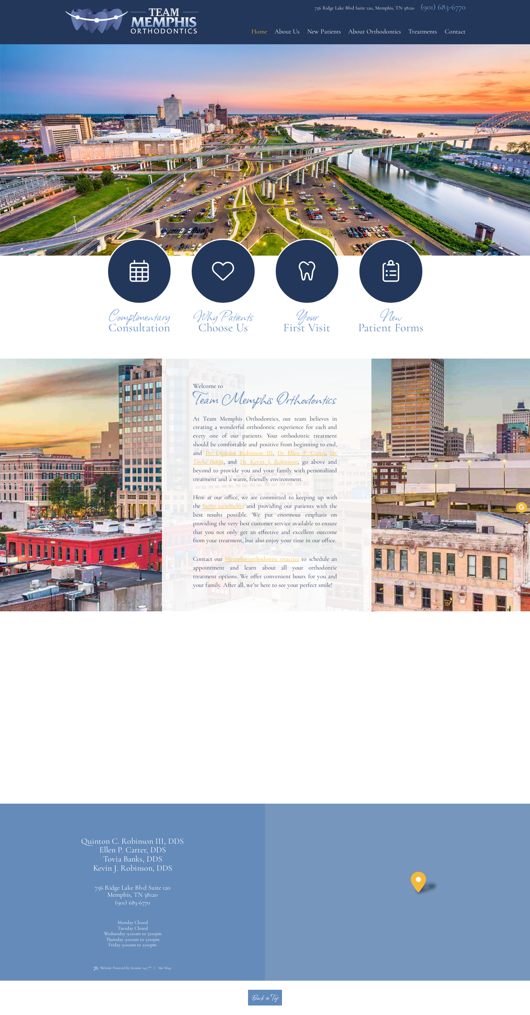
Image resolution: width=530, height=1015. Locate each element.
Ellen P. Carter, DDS (132, 850)
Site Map (164, 968)
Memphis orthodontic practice (262, 559)
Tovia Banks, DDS (132, 859)
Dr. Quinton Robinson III (239, 453)
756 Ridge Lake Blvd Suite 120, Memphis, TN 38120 (364, 8)
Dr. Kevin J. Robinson (269, 461)
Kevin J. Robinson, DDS (132, 868)
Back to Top (265, 997)
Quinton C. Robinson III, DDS (132, 841)
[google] (521, 507)
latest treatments (223, 506)
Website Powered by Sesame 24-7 (122, 968)
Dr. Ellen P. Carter (301, 453)
